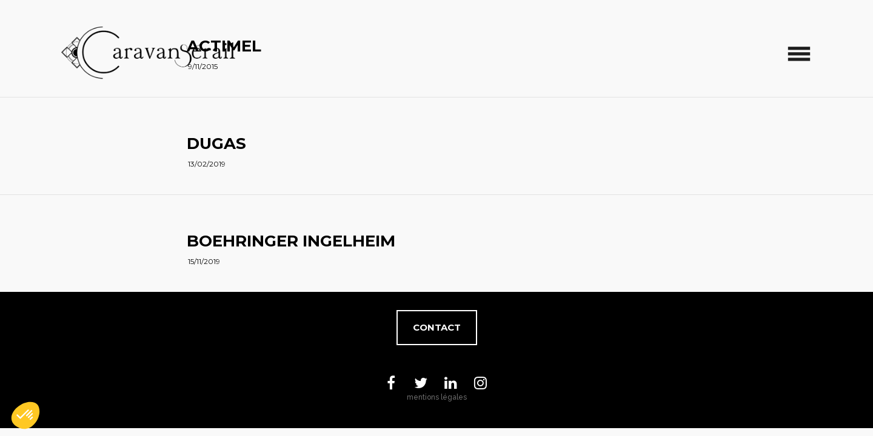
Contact (437, 327)
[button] (25, 415)
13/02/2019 (207, 163)
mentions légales (437, 397)
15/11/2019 (204, 261)
